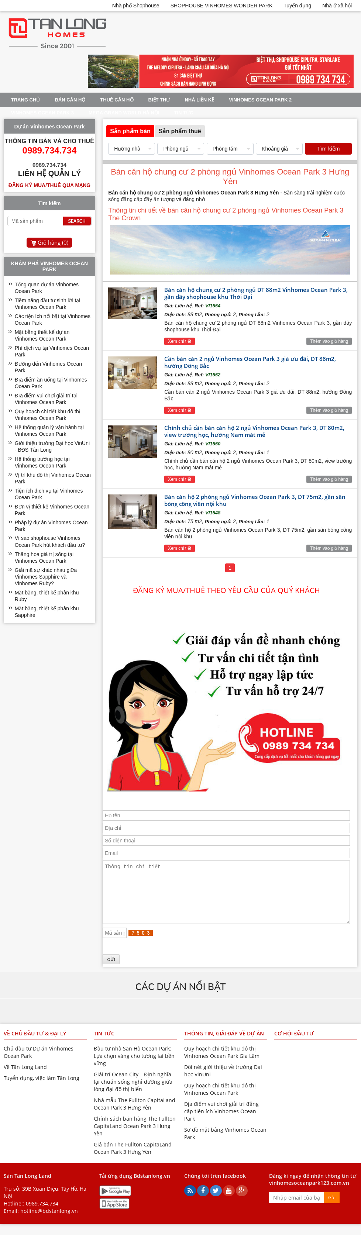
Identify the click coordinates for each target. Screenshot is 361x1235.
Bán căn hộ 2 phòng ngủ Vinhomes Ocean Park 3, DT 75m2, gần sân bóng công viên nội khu (254, 500)
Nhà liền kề (199, 100)
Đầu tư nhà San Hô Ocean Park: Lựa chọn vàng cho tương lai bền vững (134, 1067)
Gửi (332, 1208)
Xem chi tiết (179, 341)
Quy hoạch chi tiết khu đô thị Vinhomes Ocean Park (220, 1100)
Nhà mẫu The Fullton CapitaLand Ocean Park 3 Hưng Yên (134, 1115)
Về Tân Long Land (25, 1078)
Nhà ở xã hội (337, 5)
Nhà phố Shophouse (135, 5)
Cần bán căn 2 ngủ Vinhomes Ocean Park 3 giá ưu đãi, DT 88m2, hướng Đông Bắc (250, 362)
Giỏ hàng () (53, 242)
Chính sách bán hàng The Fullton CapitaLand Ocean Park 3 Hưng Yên (135, 1137)
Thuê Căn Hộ (116, 100)
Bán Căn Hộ (70, 100)
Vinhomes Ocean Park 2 (260, 100)
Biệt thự (159, 100)
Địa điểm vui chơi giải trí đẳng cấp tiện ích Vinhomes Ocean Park (221, 1122)
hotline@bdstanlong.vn (49, 1221)
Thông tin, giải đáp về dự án (224, 1044)
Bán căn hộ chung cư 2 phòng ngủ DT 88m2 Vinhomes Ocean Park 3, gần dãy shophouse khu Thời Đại (256, 293)
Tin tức (183, 112)
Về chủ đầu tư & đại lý (35, 1044)
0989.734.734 (42, 1214)
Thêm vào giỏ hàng (329, 341)
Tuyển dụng (297, 5)
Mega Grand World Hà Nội (124, 112)
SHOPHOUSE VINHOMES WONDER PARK (222, 5)
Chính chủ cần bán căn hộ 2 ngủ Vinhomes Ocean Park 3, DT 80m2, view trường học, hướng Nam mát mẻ (254, 431)
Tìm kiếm (328, 148)
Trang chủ (25, 100)
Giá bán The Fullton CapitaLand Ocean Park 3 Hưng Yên (133, 1159)
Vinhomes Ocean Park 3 (42, 112)
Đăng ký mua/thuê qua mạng (49, 185)
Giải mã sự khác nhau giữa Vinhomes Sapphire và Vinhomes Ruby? (46, 576)
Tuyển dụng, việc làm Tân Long (41, 1089)
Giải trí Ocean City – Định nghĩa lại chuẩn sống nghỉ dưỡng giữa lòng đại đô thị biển (133, 1093)
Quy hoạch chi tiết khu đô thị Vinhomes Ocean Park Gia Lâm (221, 1063)
